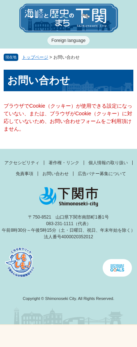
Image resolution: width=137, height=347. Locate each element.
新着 (51, 336)
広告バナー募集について (102, 173)
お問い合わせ (55, 173)
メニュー (17, 334)
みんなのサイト (120, 336)
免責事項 (24, 173)
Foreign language (68, 40)
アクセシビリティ (21, 163)
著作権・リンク (64, 163)
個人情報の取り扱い (108, 163)
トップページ (35, 57)
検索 (86, 336)
